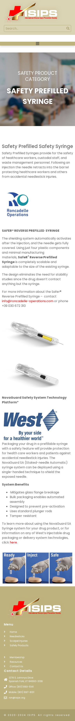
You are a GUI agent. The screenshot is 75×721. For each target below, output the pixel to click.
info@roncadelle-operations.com (27, 301)
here (13, 542)
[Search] (68, 28)
